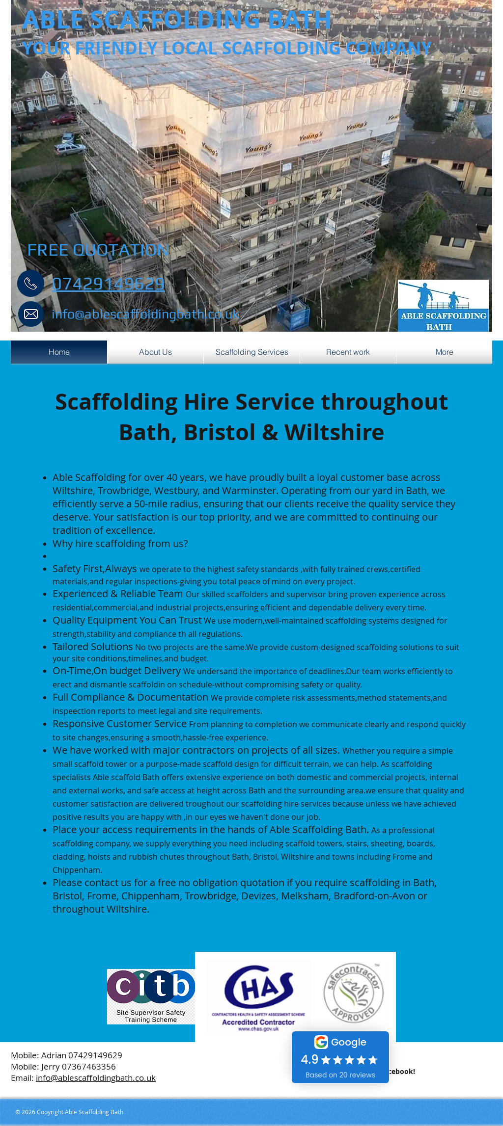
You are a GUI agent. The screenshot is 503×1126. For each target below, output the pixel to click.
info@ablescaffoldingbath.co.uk (145, 313)
